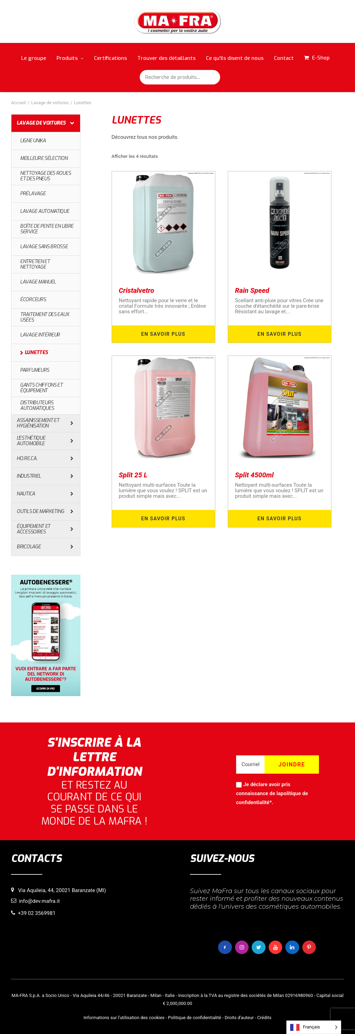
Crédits (264, 1017)
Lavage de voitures (50, 102)
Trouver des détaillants (166, 58)
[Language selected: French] (313, 1027)
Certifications (110, 58)
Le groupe (33, 58)
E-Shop (321, 57)
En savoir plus (163, 334)
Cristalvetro (136, 290)
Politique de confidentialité (194, 1017)
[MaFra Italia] (177, 21)
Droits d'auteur (239, 1017)
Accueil (18, 102)
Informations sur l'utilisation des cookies (124, 1017)
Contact (284, 58)
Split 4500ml (254, 475)
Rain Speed (252, 290)
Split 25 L (133, 475)
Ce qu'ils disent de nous (234, 58)
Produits (70, 58)
